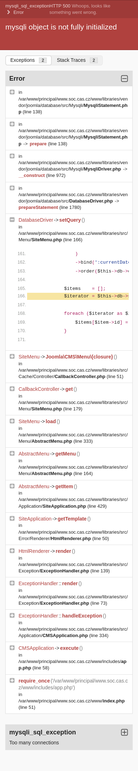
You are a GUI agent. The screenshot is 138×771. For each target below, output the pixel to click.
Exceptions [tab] (28, 60)
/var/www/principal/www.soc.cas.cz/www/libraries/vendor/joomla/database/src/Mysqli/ (73, 105)
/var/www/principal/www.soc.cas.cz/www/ (72, 700)
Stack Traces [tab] (77, 60)
